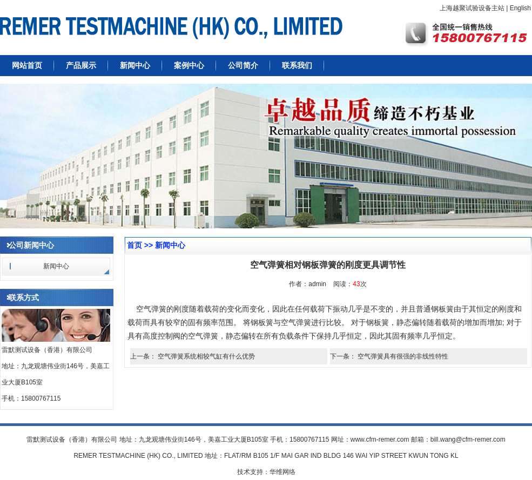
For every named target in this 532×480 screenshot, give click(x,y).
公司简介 (243, 65)
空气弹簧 (296, 322)
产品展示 (81, 65)
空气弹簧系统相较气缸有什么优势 (206, 356)
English (520, 8)
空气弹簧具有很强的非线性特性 (403, 356)
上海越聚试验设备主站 (472, 8)
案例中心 (189, 65)
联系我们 (297, 65)
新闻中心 (135, 65)
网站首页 (27, 65)
